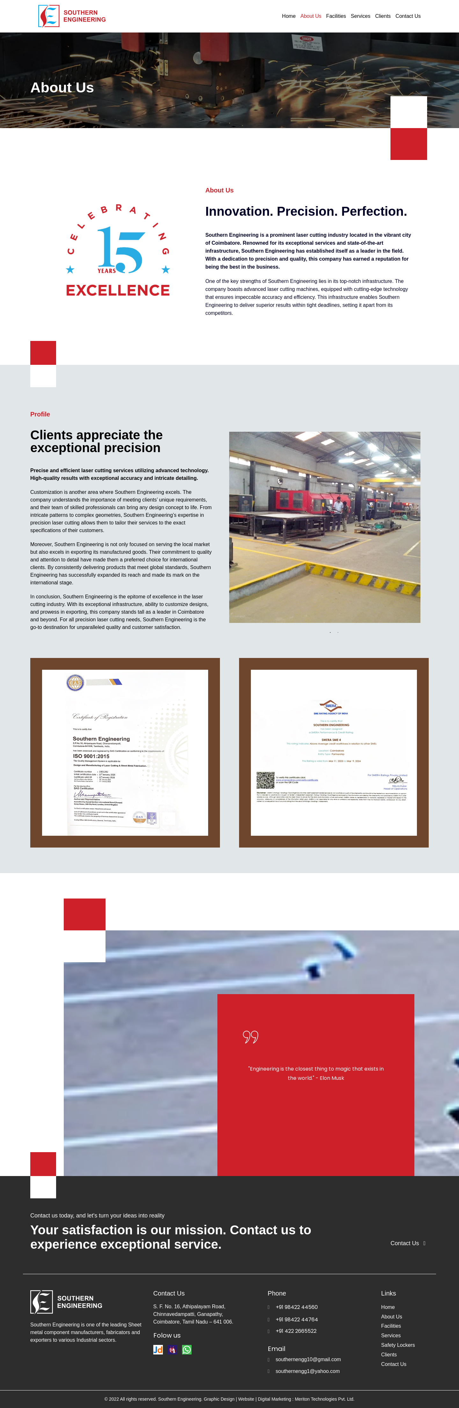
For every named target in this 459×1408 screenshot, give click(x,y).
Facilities (336, 16)
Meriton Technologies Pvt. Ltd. (324, 1399)
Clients (383, 16)
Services (360, 16)
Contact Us (408, 16)
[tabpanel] (329, 527)
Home (289, 16)
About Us (311, 16)
